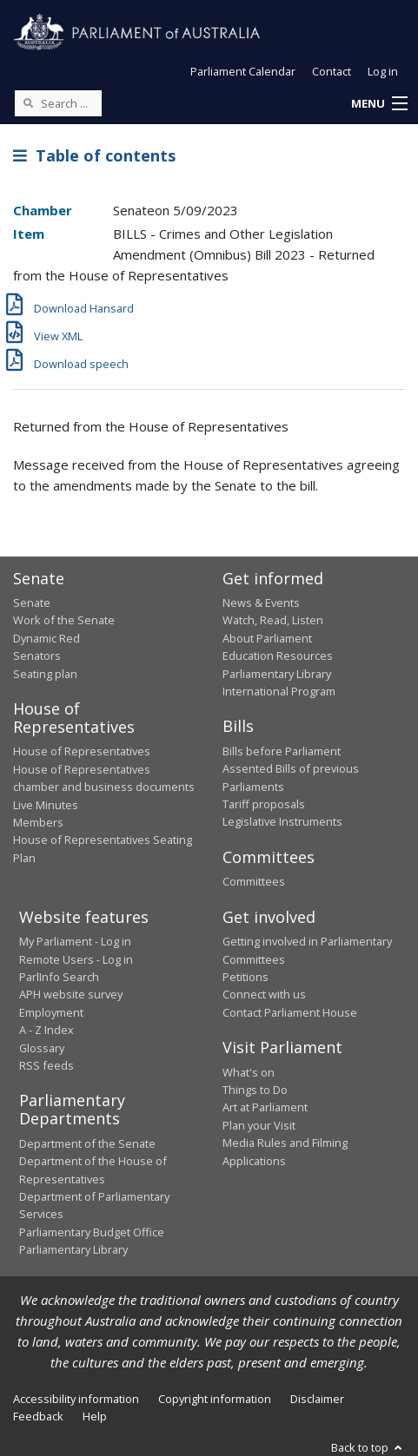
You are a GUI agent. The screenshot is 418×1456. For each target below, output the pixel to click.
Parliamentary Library (276, 674)
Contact (331, 71)
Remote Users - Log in (76, 959)
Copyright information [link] (214, 1399)
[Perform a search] (28, 102)
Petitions (245, 977)
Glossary (41, 1048)
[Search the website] (58, 103)
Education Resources (277, 655)
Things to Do (255, 1089)
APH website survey (71, 994)
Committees (253, 881)
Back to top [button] (368, 1447)
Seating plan (45, 674)
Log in (383, 71)
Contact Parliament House (289, 1012)
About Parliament (267, 638)
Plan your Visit (258, 1125)
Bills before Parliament (281, 751)
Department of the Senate (87, 1143)
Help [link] (95, 1416)
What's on (248, 1072)
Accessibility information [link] (76, 1399)
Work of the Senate (64, 620)
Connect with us (264, 994)
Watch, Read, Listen (272, 620)
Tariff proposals (263, 804)
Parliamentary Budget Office (91, 1232)
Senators (37, 655)
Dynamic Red (46, 638)
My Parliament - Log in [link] (75, 941)
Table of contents (94, 155)
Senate (31, 602)
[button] (379, 104)
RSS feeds (46, 1065)
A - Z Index (46, 1030)
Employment (51, 1012)
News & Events (261, 602)
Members (38, 822)
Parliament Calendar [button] (242, 71)
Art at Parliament (265, 1107)
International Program (278, 691)
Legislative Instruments (282, 821)
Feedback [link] (38, 1416)
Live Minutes (45, 805)
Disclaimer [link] (317, 1399)
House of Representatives (81, 751)
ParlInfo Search (59, 977)
